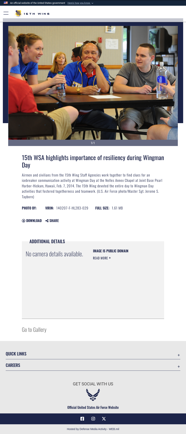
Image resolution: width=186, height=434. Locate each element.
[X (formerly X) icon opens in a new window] (104, 419)
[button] (81, 3)
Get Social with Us (93, 384)
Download (32, 220)
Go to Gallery (34, 329)
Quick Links (16, 354)
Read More (101, 258)
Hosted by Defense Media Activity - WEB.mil (93, 429)
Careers (13, 365)
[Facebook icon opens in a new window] (82, 419)
